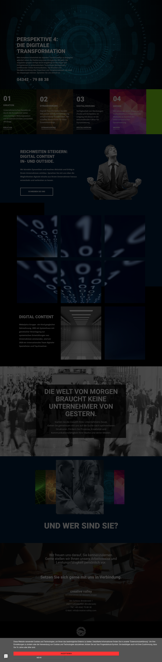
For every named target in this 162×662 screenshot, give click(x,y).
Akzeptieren (64, 657)
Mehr (137, 657)
